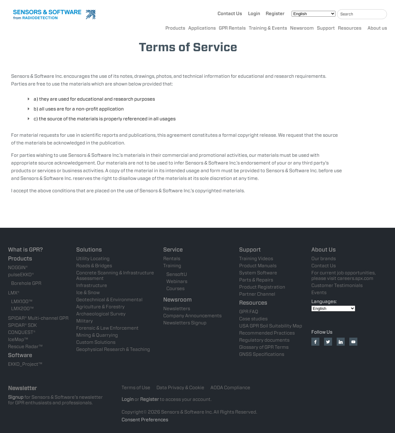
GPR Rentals (232, 28)
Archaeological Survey (101, 314)
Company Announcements (192, 316)
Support (326, 28)
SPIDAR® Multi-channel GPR (38, 318)
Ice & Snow (88, 292)
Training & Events (268, 28)
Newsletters (176, 308)
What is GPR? (25, 249)
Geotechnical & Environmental (109, 299)
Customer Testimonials (337, 285)
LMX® (13, 293)
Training (172, 266)
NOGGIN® (18, 267)
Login (254, 13)
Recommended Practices (267, 333)
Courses (175, 288)
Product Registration (262, 287)
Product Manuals (257, 266)
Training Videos (256, 258)
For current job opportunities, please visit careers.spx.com (343, 275)
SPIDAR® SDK (22, 325)
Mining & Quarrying (97, 335)
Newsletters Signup (184, 323)
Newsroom (302, 28)
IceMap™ (18, 339)
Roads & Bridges (94, 266)
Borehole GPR (26, 283)
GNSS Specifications (261, 354)
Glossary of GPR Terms (264, 347)
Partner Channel (257, 294)
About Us (323, 249)
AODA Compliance (230, 387)
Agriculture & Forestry (100, 307)
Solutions (89, 249)
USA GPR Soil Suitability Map (270, 326)
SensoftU (176, 274)
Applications (202, 28)
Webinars (176, 281)
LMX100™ (21, 301)
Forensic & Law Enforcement (107, 328)
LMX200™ (22, 308)
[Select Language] (313, 14)
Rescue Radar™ (25, 346)
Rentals (171, 258)
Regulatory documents (264, 340)
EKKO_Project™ (25, 364)
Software (20, 355)
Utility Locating (93, 258)
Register (275, 13)
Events (318, 292)
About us (377, 28)
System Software (258, 273)
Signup (15, 397)
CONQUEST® (21, 332)
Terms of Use (136, 387)
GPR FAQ (248, 311)
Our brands (323, 258)
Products (175, 28)
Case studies (253, 319)
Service (173, 249)
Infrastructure (91, 285)
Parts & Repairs (256, 280)
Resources (349, 28)
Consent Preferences (145, 420)
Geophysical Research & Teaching (113, 349)
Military (84, 321)
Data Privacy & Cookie (180, 387)
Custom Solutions (95, 342)
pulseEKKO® (21, 274)
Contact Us (230, 13)
